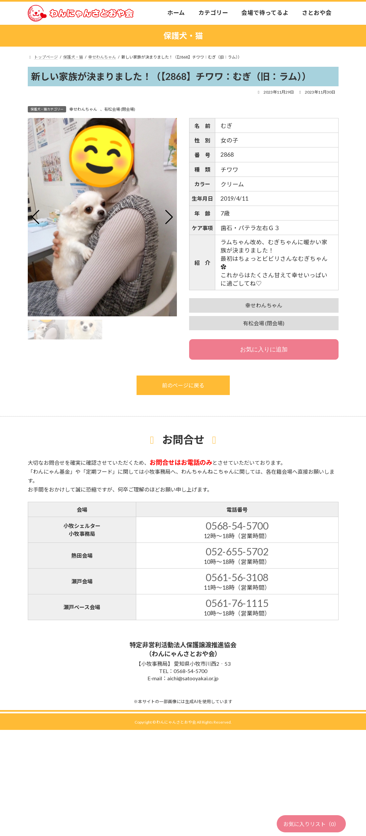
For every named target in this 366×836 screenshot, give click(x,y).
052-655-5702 (237, 551)
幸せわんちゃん (83, 109)
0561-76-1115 (237, 603)
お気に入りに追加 (264, 349)
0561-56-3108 (237, 577)
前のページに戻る (183, 385)
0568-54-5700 (237, 526)
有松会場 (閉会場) (119, 109)
